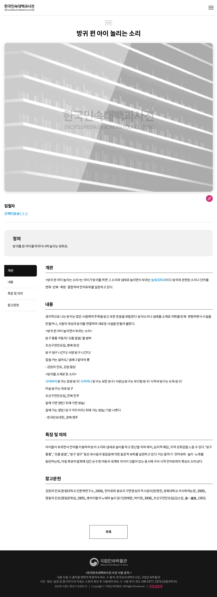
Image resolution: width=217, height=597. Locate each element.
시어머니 (86, 381)
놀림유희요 (158, 280)
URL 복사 (209, 198)
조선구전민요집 (55, 345)
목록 (108, 532)
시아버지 (51, 381)
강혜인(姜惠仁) (14, 214)
